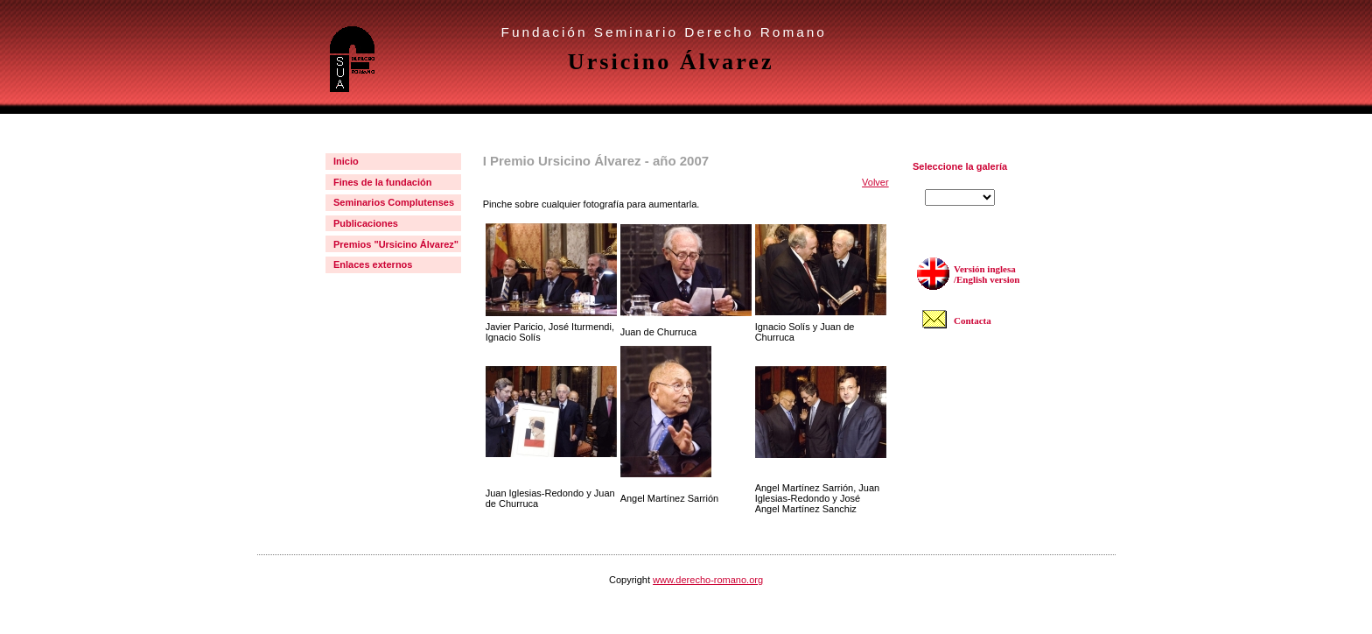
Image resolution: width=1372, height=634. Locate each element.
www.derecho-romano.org (708, 579)
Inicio (346, 161)
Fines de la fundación (382, 182)
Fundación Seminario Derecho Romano (664, 32)
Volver (875, 182)
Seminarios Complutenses (393, 202)
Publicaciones (365, 223)
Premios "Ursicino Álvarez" (395, 244)
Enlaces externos (373, 264)
